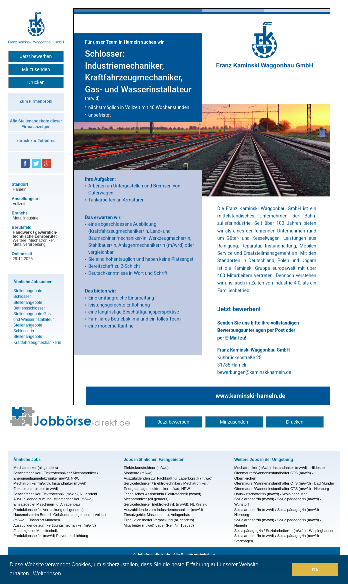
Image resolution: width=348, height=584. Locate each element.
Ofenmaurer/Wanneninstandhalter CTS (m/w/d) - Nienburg (281, 489)
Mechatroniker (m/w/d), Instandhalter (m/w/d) (49, 483)
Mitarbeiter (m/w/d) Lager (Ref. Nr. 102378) (159, 525)
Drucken (36, 82)
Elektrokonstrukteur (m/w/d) (35, 489)
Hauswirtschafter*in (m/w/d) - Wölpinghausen (271, 494)
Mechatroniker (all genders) (35, 468)
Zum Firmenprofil (35, 101)
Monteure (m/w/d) (138, 473)
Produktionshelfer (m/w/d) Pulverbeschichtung (50, 536)
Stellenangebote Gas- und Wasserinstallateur (33, 317)
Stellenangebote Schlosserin (27, 328)
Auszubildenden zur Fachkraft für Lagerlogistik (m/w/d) (168, 478)
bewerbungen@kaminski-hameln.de (254, 372)
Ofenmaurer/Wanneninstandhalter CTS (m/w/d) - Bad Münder (284, 483)
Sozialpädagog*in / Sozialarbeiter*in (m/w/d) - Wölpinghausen (284, 531)
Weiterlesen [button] (47, 573)
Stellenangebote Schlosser (27, 293)
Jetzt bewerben (36, 56)
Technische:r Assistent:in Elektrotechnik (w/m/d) (162, 494)
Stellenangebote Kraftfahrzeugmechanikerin (36, 339)
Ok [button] (315, 569)
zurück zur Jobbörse (35, 140)
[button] (284, 569)
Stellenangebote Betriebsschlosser (29, 305)
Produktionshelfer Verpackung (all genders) (48, 510)
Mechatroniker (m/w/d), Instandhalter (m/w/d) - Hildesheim (281, 468)
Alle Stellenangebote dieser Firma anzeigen (36, 124)
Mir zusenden (36, 69)
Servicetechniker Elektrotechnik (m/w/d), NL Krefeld (55, 494)
